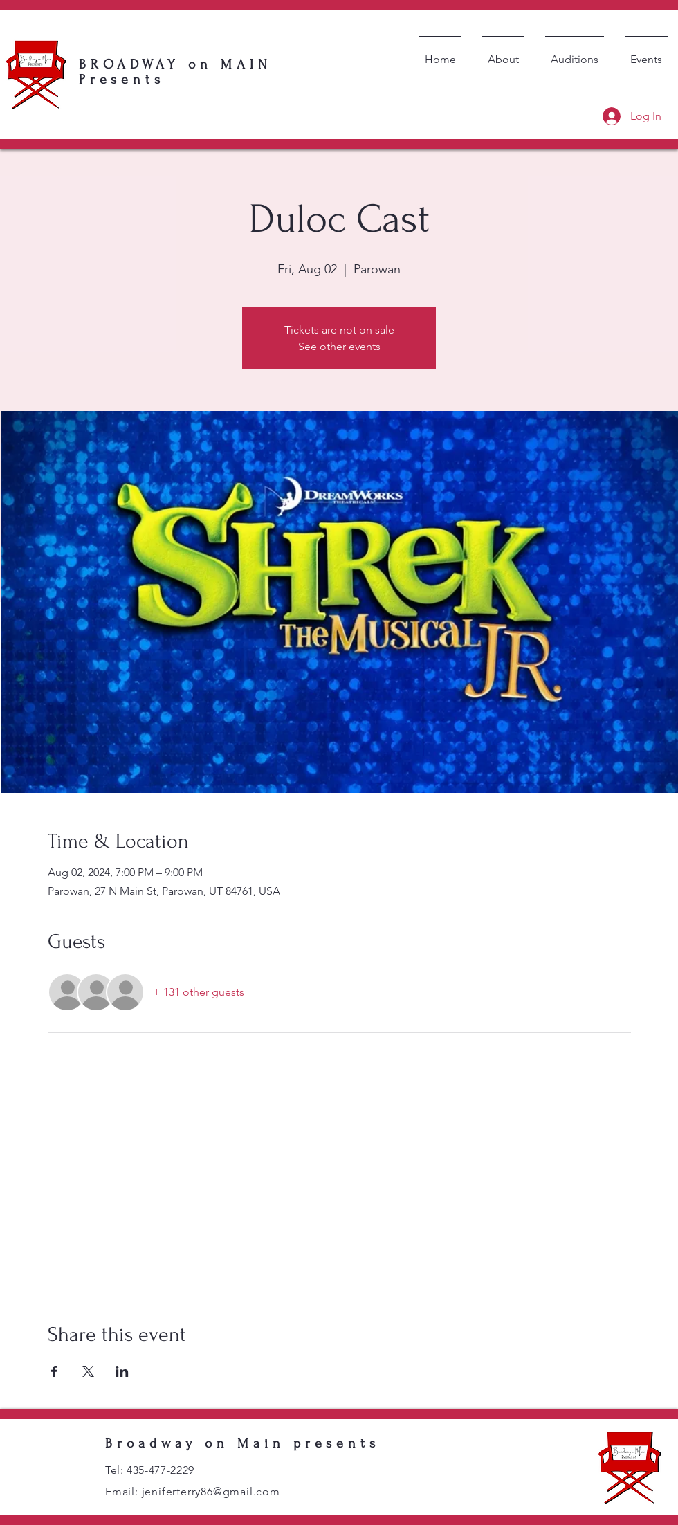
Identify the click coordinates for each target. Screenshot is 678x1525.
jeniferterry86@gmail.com (211, 1491)
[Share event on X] (88, 1371)
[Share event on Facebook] (54, 1371)
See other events (339, 346)
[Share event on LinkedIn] (122, 1371)
